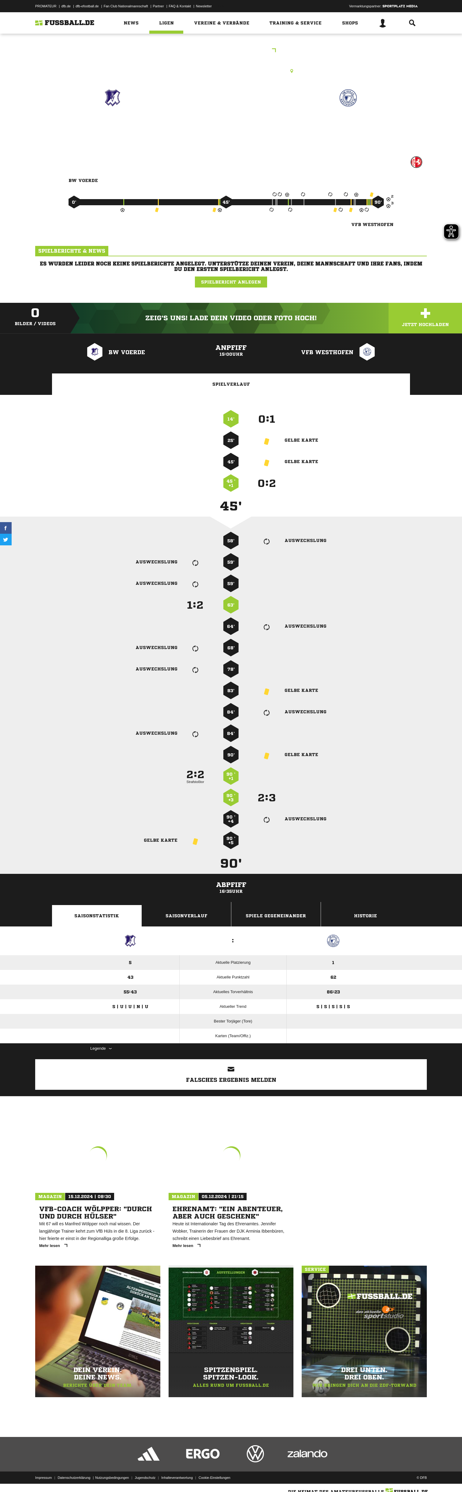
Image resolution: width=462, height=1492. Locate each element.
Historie (365, 916)
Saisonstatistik (96, 916)
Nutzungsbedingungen (112, 1477)
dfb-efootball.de (87, 6)
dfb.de (66, 6)
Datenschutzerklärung (74, 1477)
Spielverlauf (231, 384)
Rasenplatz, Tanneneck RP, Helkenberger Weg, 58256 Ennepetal (231, 71)
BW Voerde (112, 124)
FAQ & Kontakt (180, 6)
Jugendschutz (145, 1477)
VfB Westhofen (348, 124)
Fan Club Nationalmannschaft (126, 6)
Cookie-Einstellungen (214, 1477)
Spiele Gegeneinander (276, 916)
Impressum (43, 1477)
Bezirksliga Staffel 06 (231, 51)
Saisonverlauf (186, 916)
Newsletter (204, 6)
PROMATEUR (45, 6)
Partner (158, 6)
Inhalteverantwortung (177, 1477)
